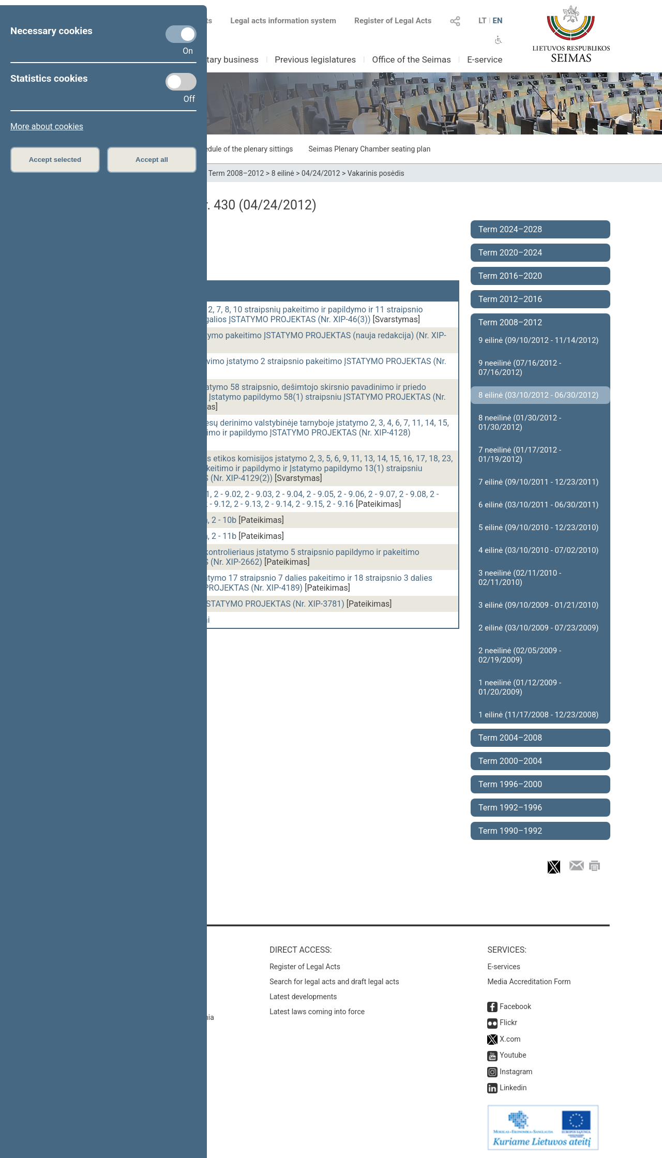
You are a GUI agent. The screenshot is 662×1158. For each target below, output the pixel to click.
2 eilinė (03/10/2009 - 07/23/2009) (538, 628)
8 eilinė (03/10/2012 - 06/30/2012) (538, 395)
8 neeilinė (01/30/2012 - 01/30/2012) (519, 422)
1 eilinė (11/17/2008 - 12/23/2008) (538, 714)
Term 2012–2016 (510, 299)
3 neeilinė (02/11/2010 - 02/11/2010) (519, 577)
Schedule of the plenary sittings (242, 149)
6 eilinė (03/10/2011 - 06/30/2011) (538, 504)
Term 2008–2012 (236, 173)
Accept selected (55, 159)
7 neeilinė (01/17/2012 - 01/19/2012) (519, 454)
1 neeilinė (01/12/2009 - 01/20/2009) (519, 687)
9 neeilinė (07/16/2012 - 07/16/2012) (519, 367)
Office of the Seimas (411, 59)
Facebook (515, 1006)
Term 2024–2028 (510, 229)
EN (497, 20)
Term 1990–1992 (510, 831)
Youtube (513, 1055)
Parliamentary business (213, 59)
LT (482, 20)
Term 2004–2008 (510, 738)
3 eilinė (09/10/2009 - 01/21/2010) (538, 605)
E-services (503, 967)
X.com (510, 1039)
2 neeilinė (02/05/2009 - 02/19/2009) (519, 655)
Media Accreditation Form (528, 981)
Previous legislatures (315, 59)
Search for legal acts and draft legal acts (334, 981)
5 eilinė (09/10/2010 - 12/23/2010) (538, 527)
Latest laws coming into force (317, 1011)
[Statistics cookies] (181, 82)
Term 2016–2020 (510, 276)
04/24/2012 (321, 173)
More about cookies (46, 126)
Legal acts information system (283, 20)
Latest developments (303, 996)
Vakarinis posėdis (376, 173)
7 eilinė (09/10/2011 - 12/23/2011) (538, 482)
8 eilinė (283, 173)
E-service (484, 59)
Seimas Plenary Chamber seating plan (370, 149)
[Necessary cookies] (181, 34)
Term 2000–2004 (510, 761)
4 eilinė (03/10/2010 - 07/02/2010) (538, 550)
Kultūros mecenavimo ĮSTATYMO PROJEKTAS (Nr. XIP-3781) (233, 604)
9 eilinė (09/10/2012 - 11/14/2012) (538, 340)
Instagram (516, 1071)
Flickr (508, 1022)
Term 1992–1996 (510, 808)
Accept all (152, 159)
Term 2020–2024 (510, 253)
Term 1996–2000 (510, 784)
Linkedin (513, 1088)
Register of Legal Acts (392, 20)
